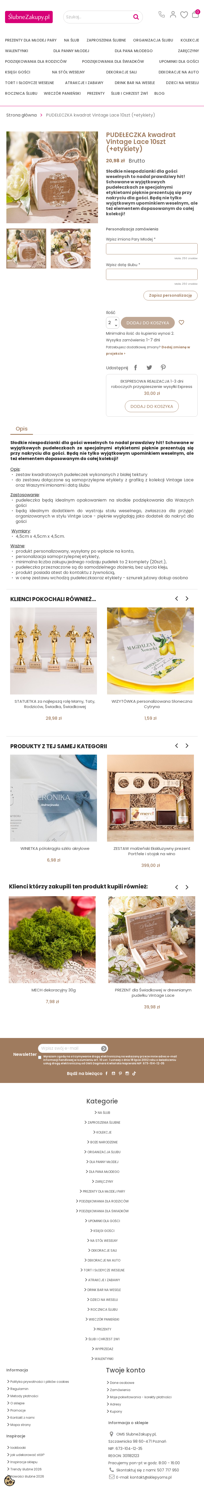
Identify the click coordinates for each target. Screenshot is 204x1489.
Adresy (115, 1404)
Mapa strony (20, 1424)
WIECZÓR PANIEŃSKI (62, 93)
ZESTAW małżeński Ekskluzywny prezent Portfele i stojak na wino (151, 851)
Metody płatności (24, 1396)
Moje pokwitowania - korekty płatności (141, 1397)
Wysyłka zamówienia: (125, 340)
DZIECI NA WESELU (182, 82)
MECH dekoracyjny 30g (54, 990)
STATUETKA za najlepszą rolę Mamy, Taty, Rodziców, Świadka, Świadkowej (55, 703)
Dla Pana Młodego (134, 50)
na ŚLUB (71, 40)
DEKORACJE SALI (121, 72)
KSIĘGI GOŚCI (17, 72)
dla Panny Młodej (71, 50)
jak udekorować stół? (27, 1455)
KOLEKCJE (190, 40)
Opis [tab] (22, 428)
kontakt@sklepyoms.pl (151, 1477)
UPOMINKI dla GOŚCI (179, 61)
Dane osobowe (122, 1382)
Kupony (116, 1411)
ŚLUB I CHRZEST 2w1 (129, 93)
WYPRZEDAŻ (104, 1349)
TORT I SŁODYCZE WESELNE (29, 82)
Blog (159, 93)
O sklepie (17, 1403)
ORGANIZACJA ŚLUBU (153, 40)
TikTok (134, 1073)
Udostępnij (135, 367)
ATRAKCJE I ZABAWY (84, 82)
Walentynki (16, 50)
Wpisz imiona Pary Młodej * (131, 239)
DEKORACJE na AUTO (179, 72)
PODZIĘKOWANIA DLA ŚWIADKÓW (113, 61)
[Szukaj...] (103, 17)
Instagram (127, 1073)
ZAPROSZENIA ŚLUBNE (106, 40)
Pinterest (163, 367)
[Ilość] (112, 322)
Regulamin (19, 1389)
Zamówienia (120, 1390)
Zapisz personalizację (170, 295)
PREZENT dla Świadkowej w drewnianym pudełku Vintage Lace (153, 992)
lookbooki (18, 1447)
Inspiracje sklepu (23, 1462)
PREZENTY (96, 93)
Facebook (106, 1073)
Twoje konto (125, 1370)
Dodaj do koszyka (147, 323)
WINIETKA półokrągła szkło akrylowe (55, 848)
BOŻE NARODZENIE (104, 1142)
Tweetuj (149, 367)
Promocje (18, 1410)
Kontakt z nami (22, 1417)
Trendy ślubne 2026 (26, 1469)
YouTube (113, 1073)
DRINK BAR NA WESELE (135, 82)
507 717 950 (168, 1470)
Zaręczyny (188, 50)
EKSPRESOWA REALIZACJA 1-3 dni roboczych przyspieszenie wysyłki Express (151, 383)
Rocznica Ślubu (21, 93)
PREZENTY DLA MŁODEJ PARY (31, 40)
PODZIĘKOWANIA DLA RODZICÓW (36, 61)
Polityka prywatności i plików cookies (39, 1381)
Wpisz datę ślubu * (123, 264)
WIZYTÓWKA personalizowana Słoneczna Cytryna (152, 703)
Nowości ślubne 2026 (27, 1476)
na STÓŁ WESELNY (68, 72)
